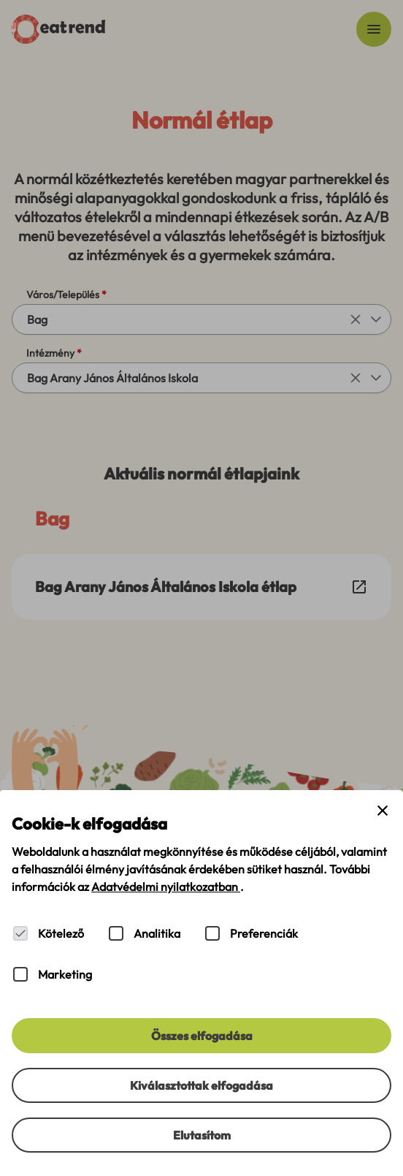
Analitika (157, 933)
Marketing (65, 974)
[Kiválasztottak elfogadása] (201, 1085)
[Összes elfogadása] (201, 1035)
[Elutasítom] (201, 1135)
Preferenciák (264, 933)
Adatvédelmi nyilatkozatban (165, 886)
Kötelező (61, 933)
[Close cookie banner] (382, 810)
